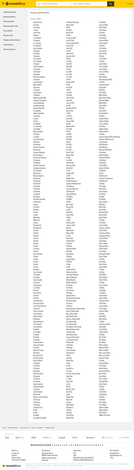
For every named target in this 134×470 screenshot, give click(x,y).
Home (4, 428)
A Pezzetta (36, 186)
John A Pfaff (70, 103)
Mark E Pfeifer (103, 345)
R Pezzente (36, 183)
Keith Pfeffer (103, 77)
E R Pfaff (69, 61)
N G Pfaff (69, 129)
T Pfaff (68, 170)
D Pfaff (68, 51)
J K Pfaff (69, 92)
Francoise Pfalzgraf (72, 274)
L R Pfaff (69, 116)
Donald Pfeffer (103, 40)
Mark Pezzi (36, 217)
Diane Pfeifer (103, 248)
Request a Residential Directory (83, 460)
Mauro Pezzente (38, 176)
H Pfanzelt (69, 347)
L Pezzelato (36, 129)
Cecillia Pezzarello (38, 105)
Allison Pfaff (70, 25)
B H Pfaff (69, 30)
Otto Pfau (69, 392)
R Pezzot (36, 290)
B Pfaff (68, 27)
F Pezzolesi (36, 274)
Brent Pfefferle (103, 155)
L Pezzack (36, 53)
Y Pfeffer (102, 134)
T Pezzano (36, 90)
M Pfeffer (102, 90)
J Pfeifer (101, 287)
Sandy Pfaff (70, 163)
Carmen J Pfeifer (104, 228)
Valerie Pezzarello (38, 113)
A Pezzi (35, 204)
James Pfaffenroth (72, 189)
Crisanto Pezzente (39, 152)
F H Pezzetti (37, 202)
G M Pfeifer (102, 274)
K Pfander (69, 287)
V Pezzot (36, 298)
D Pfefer (69, 410)
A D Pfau (69, 358)
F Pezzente (36, 160)
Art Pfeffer (102, 22)
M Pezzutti (36, 371)
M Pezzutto (36, 394)
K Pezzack (36, 51)
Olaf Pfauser (70, 405)
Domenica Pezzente (39, 157)
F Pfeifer (101, 269)
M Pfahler (69, 251)
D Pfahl (68, 209)
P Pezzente (36, 181)
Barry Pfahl (69, 204)
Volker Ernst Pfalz (71, 272)
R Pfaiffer (69, 261)
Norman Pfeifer (104, 358)
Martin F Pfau (70, 389)
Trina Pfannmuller (71, 334)
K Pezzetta (36, 191)
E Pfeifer (101, 259)
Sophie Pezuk (37, 22)
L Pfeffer (102, 82)
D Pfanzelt (69, 345)
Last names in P (24, 428)
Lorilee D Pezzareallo (39, 100)
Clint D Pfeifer (103, 238)
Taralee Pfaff (70, 173)
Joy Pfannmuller (71, 324)
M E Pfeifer (102, 340)
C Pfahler (69, 243)
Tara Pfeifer (102, 392)
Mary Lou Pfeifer (104, 355)
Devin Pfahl (69, 215)
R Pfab (35, 412)
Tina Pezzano (37, 92)
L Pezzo (35, 259)
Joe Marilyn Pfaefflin (39, 418)
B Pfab (35, 410)
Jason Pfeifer (103, 298)
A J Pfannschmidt (72, 340)
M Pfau (68, 386)
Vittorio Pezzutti (38, 373)
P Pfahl (68, 236)
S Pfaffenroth (70, 191)
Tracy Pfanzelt (70, 350)
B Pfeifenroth (103, 176)
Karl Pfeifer (102, 316)
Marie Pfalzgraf (70, 280)
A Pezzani (36, 64)
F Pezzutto (36, 389)
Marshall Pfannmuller (72, 329)
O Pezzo (35, 261)
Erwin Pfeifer (103, 267)
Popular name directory (12, 40)
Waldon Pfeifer (104, 407)
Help (74, 455)
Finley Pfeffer (103, 43)
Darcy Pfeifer (103, 243)
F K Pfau (69, 371)
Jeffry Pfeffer (103, 66)
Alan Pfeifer (102, 189)
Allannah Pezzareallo (39, 98)
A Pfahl (68, 202)
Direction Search (9, 49)
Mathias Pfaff (70, 126)
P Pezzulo (36, 347)
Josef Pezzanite (38, 66)
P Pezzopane (37, 285)
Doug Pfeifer (103, 256)
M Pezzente (37, 173)
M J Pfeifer (102, 342)
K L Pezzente (37, 170)
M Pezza (35, 35)
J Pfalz (68, 267)
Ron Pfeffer (102, 111)
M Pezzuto (36, 353)
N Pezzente (37, 178)
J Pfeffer (102, 61)
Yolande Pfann (70, 295)
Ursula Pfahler (70, 259)
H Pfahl (68, 217)
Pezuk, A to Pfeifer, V (37, 428)
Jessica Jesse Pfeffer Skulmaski (109, 137)
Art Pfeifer (102, 194)
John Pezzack (37, 48)
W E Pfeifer (102, 402)
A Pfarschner (70, 353)
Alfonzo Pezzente (38, 147)
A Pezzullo (36, 340)
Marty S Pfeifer (104, 350)
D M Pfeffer (102, 38)
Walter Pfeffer (103, 129)
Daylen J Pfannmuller (73, 319)
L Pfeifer (101, 321)
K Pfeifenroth (103, 181)
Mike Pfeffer (103, 103)
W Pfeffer (102, 126)
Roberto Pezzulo (38, 350)
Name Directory (13, 428)
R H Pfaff (69, 144)
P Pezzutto (36, 399)
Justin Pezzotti (38, 316)
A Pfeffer (69, 412)
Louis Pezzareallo (38, 103)
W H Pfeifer (102, 405)
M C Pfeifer (102, 337)
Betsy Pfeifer (103, 202)
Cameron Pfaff (71, 38)
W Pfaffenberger (71, 181)
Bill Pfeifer (102, 204)
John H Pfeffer (104, 71)
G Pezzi (35, 212)
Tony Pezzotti (37, 327)
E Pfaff (68, 58)
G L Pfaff (69, 74)
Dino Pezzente (38, 155)
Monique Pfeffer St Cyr (106, 139)
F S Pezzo (36, 248)
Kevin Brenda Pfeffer (105, 79)
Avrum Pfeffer (103, 25)
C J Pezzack (37, 43)
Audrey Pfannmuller (72, 311)
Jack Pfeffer (103, 64)
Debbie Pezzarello (39, 108)
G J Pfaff (69, 71)
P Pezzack (36, 56)
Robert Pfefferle (104, 168)
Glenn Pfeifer (103, 277)
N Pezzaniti (36, 71)
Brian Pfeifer (103, 217)
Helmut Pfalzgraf (71, 277)
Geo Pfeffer (103, 51)
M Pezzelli (36, 142)
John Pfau (69, 381)
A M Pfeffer (69, 415)
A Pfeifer (102, 183)
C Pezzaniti (36, 69)
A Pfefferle (102, 152)
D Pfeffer (102, 32)
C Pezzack (36, 40)
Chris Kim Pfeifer (104, 233)
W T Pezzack (37, 61)
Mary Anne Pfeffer (105, 98)
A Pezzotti (36, 308)
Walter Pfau (70, 397)
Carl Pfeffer (102, 30)
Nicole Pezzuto (38, 355)
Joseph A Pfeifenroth (106, 178)
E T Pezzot (36, 287)
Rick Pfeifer (102, 373)
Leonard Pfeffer (104, 85)
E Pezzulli (36, 329)
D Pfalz (68, 264)
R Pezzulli (36, 337)
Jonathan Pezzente (39, 168)
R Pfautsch (69, 407)
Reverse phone (9, 21)
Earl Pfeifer (102, 261)
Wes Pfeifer (103, 412)
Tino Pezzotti (37, 324)
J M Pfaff (69, 95)
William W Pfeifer (104, 415)
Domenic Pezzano (39, 77)
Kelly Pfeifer (103, 319)
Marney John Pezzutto (40, 397)
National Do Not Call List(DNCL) (83, 457)
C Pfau (68, 363)
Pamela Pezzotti (38, 321)
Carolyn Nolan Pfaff (72, 43)
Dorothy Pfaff (70, 56)
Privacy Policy (16, 457)
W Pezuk (36, 25)
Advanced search (10, 12)
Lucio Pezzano (38, 82)
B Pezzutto (36, 376)
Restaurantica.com (116, 455)
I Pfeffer (101, 56)
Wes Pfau (69, 399)
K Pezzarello (37, 111)
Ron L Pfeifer (103, 379)
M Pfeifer (102, 334)
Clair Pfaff (69, 48)
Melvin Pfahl (70, 233)
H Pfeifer (102, 282)
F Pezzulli (36, 334)
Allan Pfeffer (70, 418)
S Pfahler (69, 256)
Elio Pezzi (36, 209)
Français (129, 4)
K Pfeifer (102, 314)
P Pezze (35, 121)
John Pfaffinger (71, 194)
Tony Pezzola (37, 272)
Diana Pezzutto (38, 384)
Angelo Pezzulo (38, 342)
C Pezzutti (36, 363)
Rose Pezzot (37, 293)
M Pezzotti (36, 319)
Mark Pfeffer (103, 95)
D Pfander (69, 285)
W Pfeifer (102, 399)
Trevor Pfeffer (103, 124)
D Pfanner (69, 303)
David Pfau (69, 368)
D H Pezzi (36, 207)
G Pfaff (68, 69)
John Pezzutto (38, 392)
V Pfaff (68, 176)
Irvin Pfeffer (103, 58)
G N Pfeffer (102, 48)
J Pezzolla (36, 282)
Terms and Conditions (19, 460)
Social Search (8, 45)
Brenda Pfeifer (103, 212)
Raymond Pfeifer (104, 371)
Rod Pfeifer (102, 376)
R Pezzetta (36, 196)
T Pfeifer (102, 389)
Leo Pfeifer (102, 327)
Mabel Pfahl (69, 230)
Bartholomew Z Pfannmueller (75, 308)
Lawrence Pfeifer (104, 324)
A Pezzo (35, 243)
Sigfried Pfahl (70, 241)
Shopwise (45, 460)
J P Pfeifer (102, 293)
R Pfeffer (102, 108)
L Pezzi (35, 215)
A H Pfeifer (102, 186)
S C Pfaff (69, 160)
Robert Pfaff (70, 155)
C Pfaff (68, 35)
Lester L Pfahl (70, 225)
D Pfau (68, 366)
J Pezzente (36, 163)
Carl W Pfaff (70, 40)
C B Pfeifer (102, 222)
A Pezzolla (36, 277)
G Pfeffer (102, 45)
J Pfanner (69, 306)
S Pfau (68, 394)
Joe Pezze (36, 116)
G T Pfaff (69, 77)
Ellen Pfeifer (103, 264)
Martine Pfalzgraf (71, 282)
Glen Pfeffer (103, 53)
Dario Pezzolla (37, 280)
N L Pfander (70, 290)
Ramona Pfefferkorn (105, 150)
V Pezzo (35, 267)
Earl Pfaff (69, 64)
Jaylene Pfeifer (104, 301)
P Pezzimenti (37, 225)
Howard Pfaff (70, 82)
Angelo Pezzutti (38, 358)
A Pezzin (36, 230)
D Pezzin (36, 233)
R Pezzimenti (37, 228)
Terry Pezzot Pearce (39, 306)
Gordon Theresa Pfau (73, 373)
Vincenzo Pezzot (38, 303)
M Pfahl (68, 228)
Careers (14, 455)
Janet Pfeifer (103, 295)
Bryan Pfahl (69, 207)
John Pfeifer (103, 308)
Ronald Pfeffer (103, 113)
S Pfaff (68, 157)
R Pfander (69, 293)
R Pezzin (35, 241)
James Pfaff (70, 98)
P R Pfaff (69, 134)
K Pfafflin (69, 199)
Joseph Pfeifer (104, 311)
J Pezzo (35, 256)
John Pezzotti (37, 314)
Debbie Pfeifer (103, 246)
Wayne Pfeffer (104, 131)
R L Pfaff (69, 150)
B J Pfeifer (102, 199)
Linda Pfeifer (103, 329)
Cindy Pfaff (69, 45)
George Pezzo (37, 254)
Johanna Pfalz (70, 269)
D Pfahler (69, 246)
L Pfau (68, 384)
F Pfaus (68, 402)
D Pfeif (101, 173)
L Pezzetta (36, 194)
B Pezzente (36, 150)
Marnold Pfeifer (104, 347)
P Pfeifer (101, 360)
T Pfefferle (102, 170)
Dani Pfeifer (102, 241)
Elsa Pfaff (69, 66)
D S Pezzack (37, 45)
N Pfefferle (102, 163)
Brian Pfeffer (103, 27)
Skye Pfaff (69, 168)
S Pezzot (36, 295)
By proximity (8, 31)
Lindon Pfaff (70, 121)
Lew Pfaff (69, 118)
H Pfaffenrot (70, 186)
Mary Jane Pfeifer (104, 353)
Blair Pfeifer (102, 207)
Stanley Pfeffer (104, 121)
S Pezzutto (36, 405)
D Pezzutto (36, 381)
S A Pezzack (37, 58)
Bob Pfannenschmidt (73, 298)
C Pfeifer (102, 220)
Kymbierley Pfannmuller (74, 327)
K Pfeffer (102, 74)
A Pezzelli (36, 134)
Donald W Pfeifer (104, 254)
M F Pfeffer (102, 92)
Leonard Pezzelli (38, 139)
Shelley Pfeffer (104, 118)
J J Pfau (68, 379)
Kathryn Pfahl (70, 222)
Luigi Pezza (36, 32)
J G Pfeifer (102, 290)
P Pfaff (68, 131)
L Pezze (35, 118)
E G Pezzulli (36, 332)
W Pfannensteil (71, 301)
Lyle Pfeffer (102, 87)
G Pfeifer (102, 272)
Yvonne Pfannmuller (72, 337)
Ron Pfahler (69, 254)
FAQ (74, 453)
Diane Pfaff (69, 53)
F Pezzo (35, 246)
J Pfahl (68, 220)
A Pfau (68, 355)
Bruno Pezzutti (37, 360)
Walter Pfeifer (103, 410)
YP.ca (111, 457)
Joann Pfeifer (103, 306)
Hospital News (114, 453)
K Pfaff (68, 105)
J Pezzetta (36, 189)
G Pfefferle (102, 160)
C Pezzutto (36, 379)
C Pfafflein (69, 196)
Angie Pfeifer (103, 191)
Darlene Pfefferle (104, 157)
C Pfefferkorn (103, 142)
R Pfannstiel (70, 342)
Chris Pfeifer (103, 230)
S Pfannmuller (70, 332)
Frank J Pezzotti (38, 311)
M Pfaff (68, 124)
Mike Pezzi (36, 220)
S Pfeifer (101, 386)
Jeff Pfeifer (102, 303)
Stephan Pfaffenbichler (73, 183)
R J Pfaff (69, 147)
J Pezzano (36, 79)
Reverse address (9, 17)
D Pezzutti (36, 366)
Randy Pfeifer (103, 368)
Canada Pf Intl (37, 407)
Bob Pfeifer (102, 209)
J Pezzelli (36, 137)
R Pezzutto (36, 402)
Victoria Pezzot (38, 301)
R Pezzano (36, 87)
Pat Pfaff (69, 137)
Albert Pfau (69, 360)
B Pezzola (36, 269)
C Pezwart (36, 27)
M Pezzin (36, 236)
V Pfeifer (102, 397)
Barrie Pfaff (69, 32)
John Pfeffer (103, 69)
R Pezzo (35, 264)
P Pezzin (35, 238)
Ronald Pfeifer (103, 381)
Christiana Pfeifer (104, 236)
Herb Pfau (69, 376)
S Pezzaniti (36, 74)
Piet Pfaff (69, 139)
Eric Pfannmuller (71, 321)
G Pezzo (35, 251)
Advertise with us (47, 453)
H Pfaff (68, 79)
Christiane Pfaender (72, 22)
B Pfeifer (101, 196)
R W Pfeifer (102, 366)
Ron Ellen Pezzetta (39, 199)
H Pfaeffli (36, 415)
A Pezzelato (37, 124)
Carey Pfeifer (103, 225)
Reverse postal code (11, 26)
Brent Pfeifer (103, 215)
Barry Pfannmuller (72, 314)
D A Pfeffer (102, 35)
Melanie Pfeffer (104, 100)
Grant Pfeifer (103, 280)
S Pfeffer (102, 116)
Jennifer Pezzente (39, 165)
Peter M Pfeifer (104, 363)
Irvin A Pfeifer (103, 285)
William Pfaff (70, 178)
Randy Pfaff (70, 152)
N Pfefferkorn (103, 147)
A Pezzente (36, 144)
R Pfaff (68, 142)
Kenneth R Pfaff (71, 108)
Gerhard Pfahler (71, 248)
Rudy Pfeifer (103, 384)
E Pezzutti (36, 368)
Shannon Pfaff (70, 165)
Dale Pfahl (69, 212)
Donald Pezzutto (38, 386)
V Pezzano (36, 95)
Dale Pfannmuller (71, 316)
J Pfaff (68, 90)
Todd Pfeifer (103, 394)
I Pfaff (68, 85)
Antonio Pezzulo (38, 345)
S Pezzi (35, 222)
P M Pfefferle (103, 165)
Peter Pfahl (69, 238)
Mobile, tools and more (49, 458)
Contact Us (15, 453)
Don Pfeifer (102, 251)
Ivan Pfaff (69, 87)
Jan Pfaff (69, 100)
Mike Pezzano (37, 85)
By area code (8, 35)
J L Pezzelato (37, 126)
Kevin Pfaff (69, 111)
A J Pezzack (37, 38)
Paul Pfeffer (102, 105)
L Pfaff (68, 113)
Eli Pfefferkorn (103, 144)
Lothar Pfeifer (103, 332)
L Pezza (35, 30)
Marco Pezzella (38, 131)
